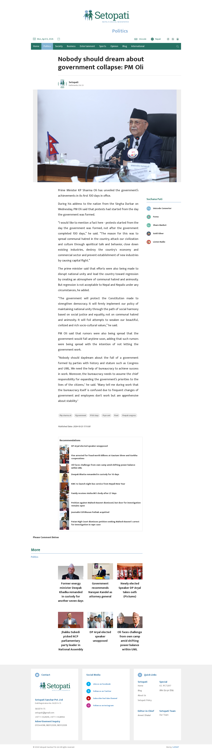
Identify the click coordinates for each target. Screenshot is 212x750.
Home (140, 686)
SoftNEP (175, 747)
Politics (47, 46)
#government (80, 415)
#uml (116, 415)
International (137, 46)
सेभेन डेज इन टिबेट (166, 690)
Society (59, 46)
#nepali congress (129, 415)
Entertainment (87, 46)
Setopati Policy (145, 700)
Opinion (114, 46)
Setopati (73, 82)
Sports (102, 46)
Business (71, 46)
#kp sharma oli (65, 415)
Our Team (163, 715)
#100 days (94, 415)
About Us (142, 695)
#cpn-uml (106, 415)
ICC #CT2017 (165, 686)
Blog (124, 46)
